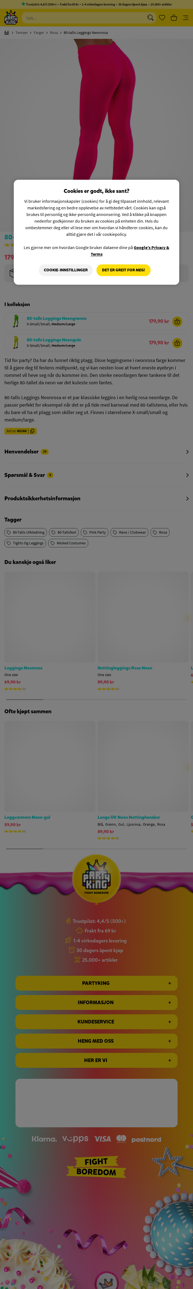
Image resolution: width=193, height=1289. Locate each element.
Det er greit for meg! (123, 270)
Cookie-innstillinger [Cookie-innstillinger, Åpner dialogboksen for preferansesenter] (66, 270)
